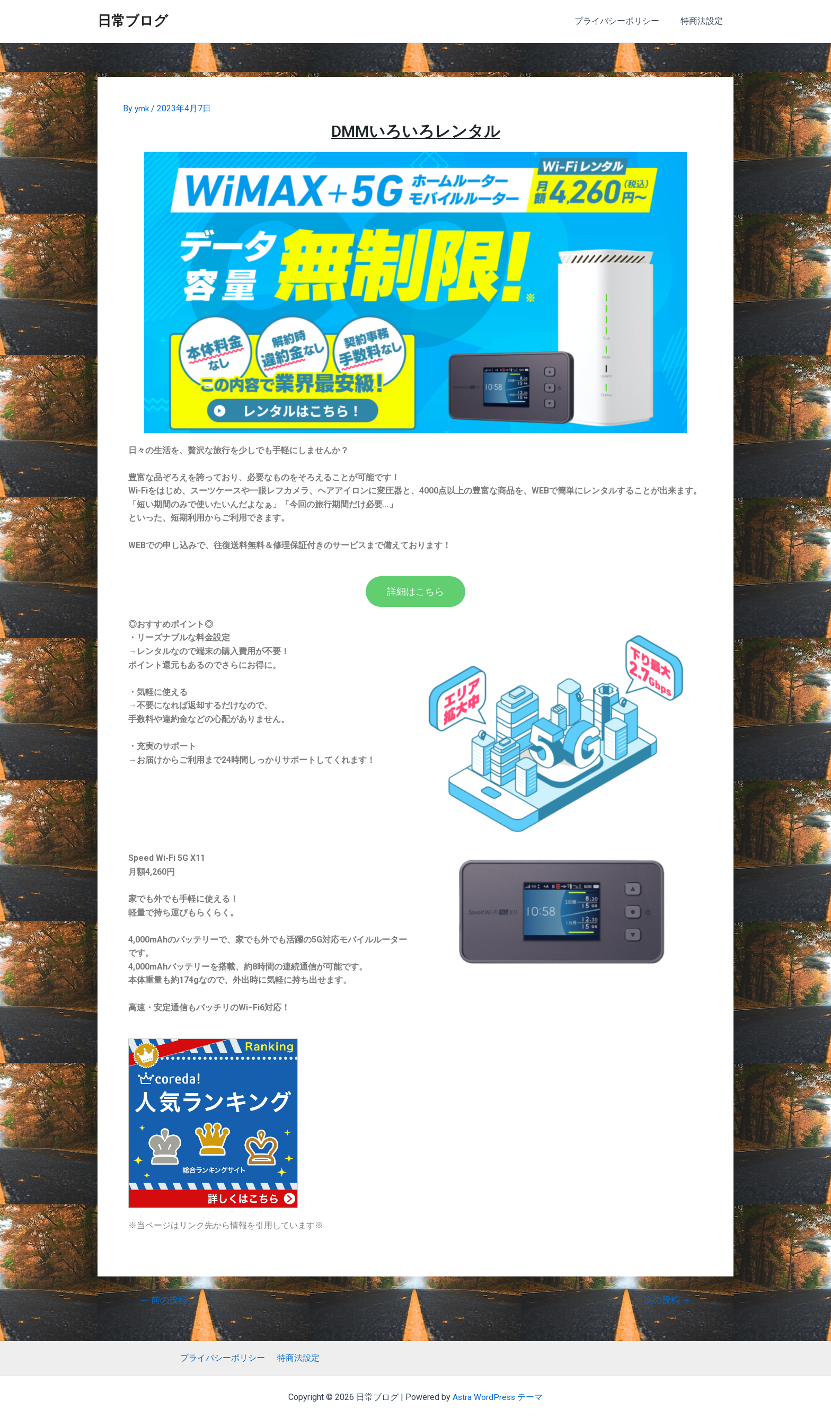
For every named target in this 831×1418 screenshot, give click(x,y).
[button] (415, 591)
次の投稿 (667, 1300)
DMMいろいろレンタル (415, 130)
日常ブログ (133, 21)
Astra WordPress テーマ (498, 1397)
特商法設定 (704, 21)
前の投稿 (164, 1300)
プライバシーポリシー (623, 21)
